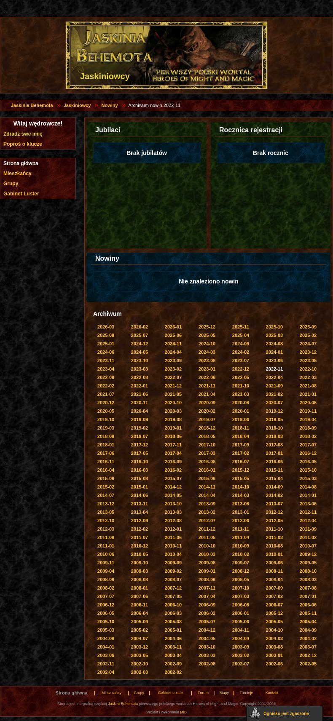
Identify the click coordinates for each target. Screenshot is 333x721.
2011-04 (240, 537)
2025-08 (105, 335)
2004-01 (105, 646)
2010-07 (308, 545)
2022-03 (308, 377)
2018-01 (105, 444)
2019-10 (105, 419)
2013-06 (308, 503)
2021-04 (207, 394)
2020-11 (139, 402)
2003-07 (308, 646)
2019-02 (139, 427)
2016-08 (207, 461)
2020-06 (308, 402)
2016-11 (105, 461)
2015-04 (274, 478)
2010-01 (274, 554)
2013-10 (173, 503)
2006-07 (274, 604)
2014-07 (105, 495)
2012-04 (308, 520)
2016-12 (308, 453)
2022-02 (105, 385)
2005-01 (173, 630)
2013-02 (207, 512)
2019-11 (308, 411)
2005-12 (274, 613)
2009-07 (240, 562)
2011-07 (139, 537)
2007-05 (173, 596)
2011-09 (308, 528)
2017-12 (139, 444)
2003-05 (139, 655)
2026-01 (173, 326)
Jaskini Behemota (123, 704)
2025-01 (105, 343)
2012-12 (274, 512)
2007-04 (207, 596)
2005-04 (308, 621)
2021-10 (240, 385)
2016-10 (139, 461)
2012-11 (308, 512)
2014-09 (274, 486)
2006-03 (173, 613)
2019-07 (207, 419)
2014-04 (207, 495)
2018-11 (240, 427)
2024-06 (105, 352)
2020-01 (240, 411)
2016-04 (105, 470)
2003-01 (274, 655)
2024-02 (240, 352)
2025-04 (240, 335)
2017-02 (240, 453)
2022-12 (240, 368)
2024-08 (274, 343)
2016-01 (207, 470)
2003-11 (173, 646)
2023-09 (173, 360)
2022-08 (139, 377)
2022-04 (274, 377)
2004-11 (240, 630)
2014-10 (240, 486)
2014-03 (240, 495)
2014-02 (274, 495)
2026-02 (139, 326)
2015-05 (240, 478)
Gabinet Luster (21, 194)
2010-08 (274, 545)
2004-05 (207, 638)
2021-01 (308, 394)
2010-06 (105, 554)
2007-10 (240, 587)
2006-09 (207, 604)
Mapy (224, 693)
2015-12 (240, 470)
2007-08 (308, 587)
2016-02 (173, 470)
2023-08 (207, 360)
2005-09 (139, 621)
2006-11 (139, 604)
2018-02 (308, 436)
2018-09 (308, 427)
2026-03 (105, 326)
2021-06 (139, 394)
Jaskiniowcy (77, 105)
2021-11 (207, 385)
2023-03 (139, 368)
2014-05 (173, 495)
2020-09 (207, 402)
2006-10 (173, 604)
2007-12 (173, 587)
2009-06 (274, 562)
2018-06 (173, 436)
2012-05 (274, 520)
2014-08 (308, 486)
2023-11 (105, 360)
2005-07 (207, 621)
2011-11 (240, 528)
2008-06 (207, 579)
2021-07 (105, 394)
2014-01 (308, 495)
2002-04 (105, 672)
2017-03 (207, 453)
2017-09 (240, 444)
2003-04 (173, 655)
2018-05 (207, 436)
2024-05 (139, 352)
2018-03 (274, 436)
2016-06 (274, 461)
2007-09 (274, 587)
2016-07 (240, 461)
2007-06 (139, 596)
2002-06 (274, 663)
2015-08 (139, 478)
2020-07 (274, 402)
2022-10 (308, 368)
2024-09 (240, 343)
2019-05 (274, 419)
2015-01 (139, 486)
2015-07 (173, 478)
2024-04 (173, 352)
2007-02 (274, 596)
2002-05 (308, 663)
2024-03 (207, 352)
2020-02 (207, 411)
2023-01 (207, 368)
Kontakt (272, 693)
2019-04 (308, 419)
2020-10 (173, 402)
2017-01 (274, 453)
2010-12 (139, 545)
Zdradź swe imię (23, 134)
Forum (203, 693)
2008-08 (139, 579)
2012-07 (207, 520)
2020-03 (173, 411)
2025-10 (274, 326)
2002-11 (105, 663)
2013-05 (105, 512)
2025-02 (308, 335)
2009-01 (207, 571)
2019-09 (139, 419)
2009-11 (105, 562)
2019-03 (105, 427)
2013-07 (274, 503)
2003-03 (207, 655)
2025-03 (274, 335)
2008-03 (308, 579)
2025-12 (207, 326)
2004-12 (207, 630)
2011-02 (308, 537)
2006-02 (207, 613)
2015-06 (207, 478)
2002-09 (173, 663)
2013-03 (173, 512)
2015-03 (308, 478)
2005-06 (240, 621)
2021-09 (274, 385)
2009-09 (173, 562)
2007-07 (105, 596)
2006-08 (240, 604)
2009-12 (308, 554)
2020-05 (105, 411)
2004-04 (240, 638)
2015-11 (274, 470)
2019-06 (240, 419)
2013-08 (240, 503)
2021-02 (274, 394)
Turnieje (246, 693)
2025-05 (207, 335)
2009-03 (139, 571)
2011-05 (207, 537)
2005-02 (139, 630)
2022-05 (240, 377)
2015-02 (105, 486)
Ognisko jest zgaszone (286, 713)
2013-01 (240, 512)
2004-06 (173, 638)
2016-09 (173, 461)
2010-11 (173, 545)
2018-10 (274, 427)
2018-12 (207, 427)
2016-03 (139, 470)
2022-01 (139, 385)
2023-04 (105, 368)
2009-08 (207, 562)
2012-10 (105, 520)
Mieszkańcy (17, 173)
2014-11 (207, 486)
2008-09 (105, 579)
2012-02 (139, 528)
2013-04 (139, 512)
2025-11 (240, 326)
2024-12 (139, 343)
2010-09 (240, 545)
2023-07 (240, 360)
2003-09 (240, 646)
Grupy (10, 184)
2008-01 (139, 587)
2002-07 (240, 663)
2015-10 (308, 470)
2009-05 (308, 562)
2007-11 (207, 587)
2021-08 (308, 385)
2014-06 (139, 495)
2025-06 (173, 335)
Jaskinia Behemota (32, 105)
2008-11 (274, 571)
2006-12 (105, 604)
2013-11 (139, 503)
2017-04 (173, 453)
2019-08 (173, 419)
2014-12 (173, 486)
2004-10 (274, 630)
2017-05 (139, 453)
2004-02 (308, 638)
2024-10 (207, 343)
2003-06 (105, 655)
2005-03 (105, 630)
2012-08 (173, 520)
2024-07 (308, 343)
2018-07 (139, 436)
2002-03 (139, 672)
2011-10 (274, 528)
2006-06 (308, 604)
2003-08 (274, 646)
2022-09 (105, 377)
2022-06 (207, 377)
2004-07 (139, 638)
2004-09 (308, 630)
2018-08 (105, 436)
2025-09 (308, 326)
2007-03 (240, 596)
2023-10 (139, 360)
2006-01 (240, 613)
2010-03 (207, 554)
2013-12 (105, 503)
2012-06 (240, 520)
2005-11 (308, 613)
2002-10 (139, 663)
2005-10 (105, 621)
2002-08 (207, 663)
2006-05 (105, 613)
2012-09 (139, 520)
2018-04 (240, 436)
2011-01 (105, 545)
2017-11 (173, 444)
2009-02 (173, 571)
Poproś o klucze (22, 144)
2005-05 (274, 621)
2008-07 (173, 579)
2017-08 (274, 444)
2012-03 (105, 528)
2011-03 (274, 537)
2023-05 (308, 360)
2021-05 (173, 394)
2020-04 (139, 411)
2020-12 (105, 402)
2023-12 (308, 352)
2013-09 (207, 503)
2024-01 (274, 352)
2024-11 (173, 343)
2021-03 (240, 394)
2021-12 (173, 385)
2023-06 (274, 360)
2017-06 (105, 453)
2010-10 (207, 545)
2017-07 (308, 444)
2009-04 (105, 571)
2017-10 (207, 444)
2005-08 (173, 621)
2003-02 (240, 655)
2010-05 (139, 554)
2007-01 (308, 596)
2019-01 (173, 427)
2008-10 (308, 571)
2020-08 (240, 402)
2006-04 (139, 613)
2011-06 (173, 537)
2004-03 (274, 638)
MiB (183, 712)
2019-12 (274, 411)
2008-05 (240, 579)
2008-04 (274, 579)
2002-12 (308, 655)
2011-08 (105, 537)
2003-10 (207, 646)
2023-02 (173, 368)
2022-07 (173, 377)
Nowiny (109, 105)
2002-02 (173, 672)
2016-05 (308, 461)
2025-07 (139, 335)
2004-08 (105, 638)
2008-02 (105, 587)
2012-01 (173, 528)
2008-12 (240, 571)
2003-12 (139, 646)
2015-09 (105, 478)
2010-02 (240, 554)
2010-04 (173, 554)
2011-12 (207, 528)
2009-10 (139, 562)
